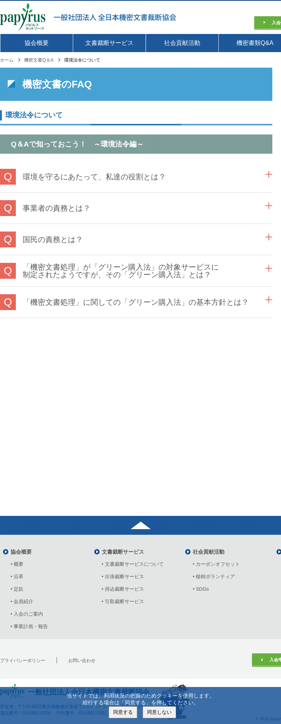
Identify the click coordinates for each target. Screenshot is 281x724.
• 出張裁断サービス (123, 576)
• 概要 (17, 564)
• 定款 (17, 589)
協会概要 (37, 43)
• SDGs (201, 589)
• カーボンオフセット (216, 564)
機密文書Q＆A (38, 60)
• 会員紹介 (22, 601)
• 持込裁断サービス (123, 589)
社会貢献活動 (182, 43)
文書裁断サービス (109, 43)
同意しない (159, 712)
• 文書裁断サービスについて (133, 564)
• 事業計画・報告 (29, 626)
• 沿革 (19, 576)
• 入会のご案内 (27, 614)
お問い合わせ (81, 660)
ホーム (7, 60)
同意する (123, 712)
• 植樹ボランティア (214, 576)
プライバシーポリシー (22, 660)
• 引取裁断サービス (123, 601)
